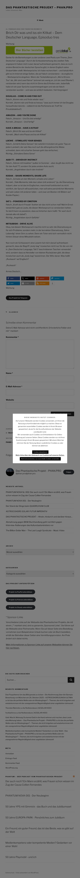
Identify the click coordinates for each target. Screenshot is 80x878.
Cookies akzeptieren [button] (40, 452)
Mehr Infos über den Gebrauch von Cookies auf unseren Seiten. (40, 455)
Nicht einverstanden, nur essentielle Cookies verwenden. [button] (40, 459)
